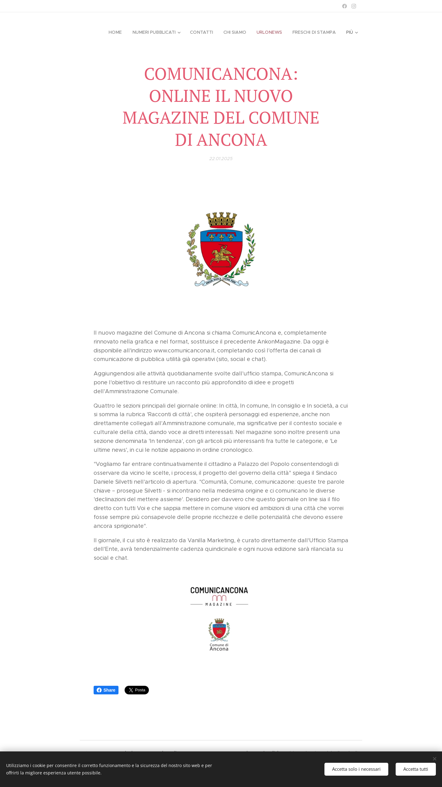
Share (106, 690)
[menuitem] (119, 32)
